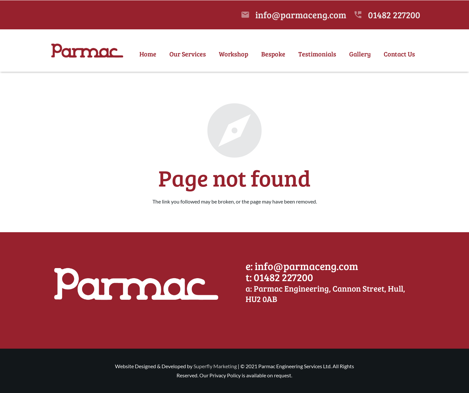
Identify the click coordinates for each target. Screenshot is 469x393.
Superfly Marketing (215, 366)
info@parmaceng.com (300, 14)
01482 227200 (394, 14)
